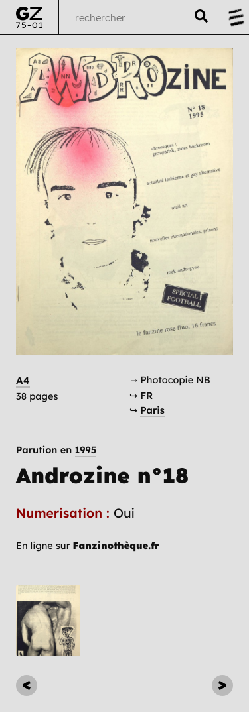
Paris (152, 410)
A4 (23, 380)
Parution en (56, 450)
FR (146, 395)
